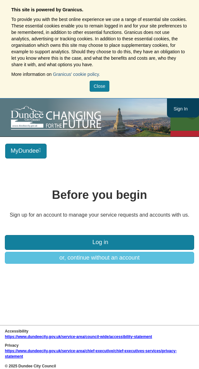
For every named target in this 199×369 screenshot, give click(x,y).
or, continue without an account (99, 257)
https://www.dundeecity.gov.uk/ (85, 117)
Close (99, 86)
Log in (99, 242)
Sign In (180, 108)
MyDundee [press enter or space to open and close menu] (26, 150)
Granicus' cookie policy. (76, 74)
